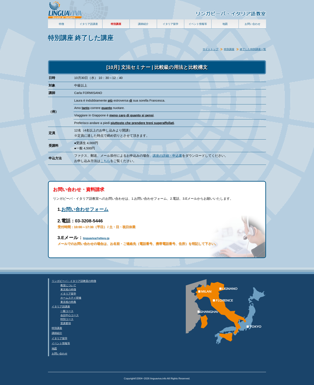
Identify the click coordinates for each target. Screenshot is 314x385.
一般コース (66, 311)
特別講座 (229, 49)
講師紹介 (143, 23)
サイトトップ (210, 49)
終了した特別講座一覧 (253, 49)
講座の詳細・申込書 (167, 155)
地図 (225, 23)
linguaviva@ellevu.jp (96, 238)
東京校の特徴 (68, 289)
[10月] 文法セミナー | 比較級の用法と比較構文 (157, 67)
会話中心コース (69, 315)
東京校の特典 (68, 301)
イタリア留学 (170, 23)
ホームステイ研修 (70, 297)
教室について (68, 285)
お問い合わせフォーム (85, 209)
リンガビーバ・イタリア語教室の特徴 (74, 280)
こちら (105, 161)
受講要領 (65, 323)
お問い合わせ (252, 23)
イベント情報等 (198, 23)
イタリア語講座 (89, 23)
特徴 (61, 23)
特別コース (66, 319)
